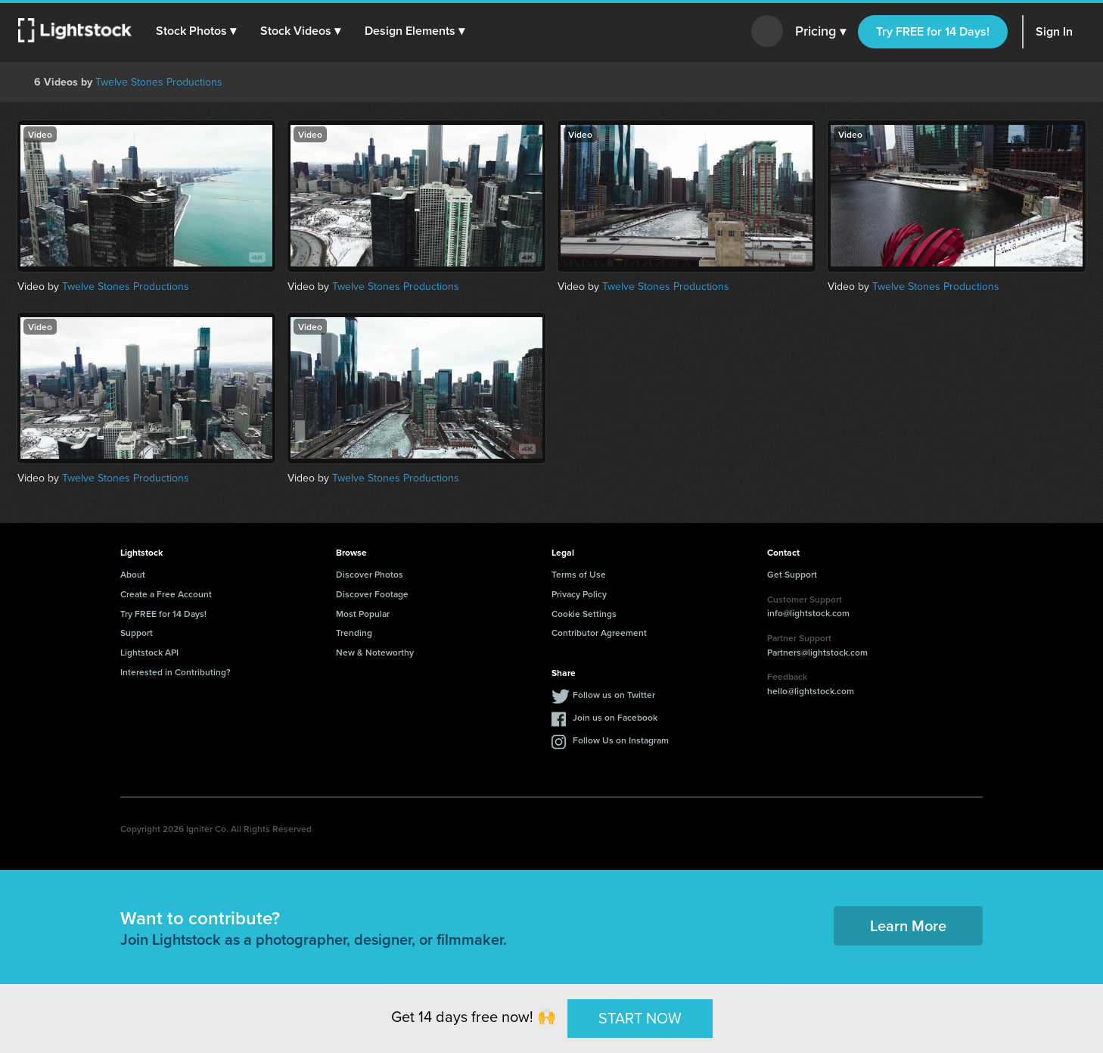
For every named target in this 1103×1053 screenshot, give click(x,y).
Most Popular (363, 613)
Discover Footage (372, 593)
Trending (354, 632)
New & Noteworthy (375, 652)
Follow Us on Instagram (621, 740)
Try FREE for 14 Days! (933, 31)
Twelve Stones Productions (158, 82)
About (132, 574)
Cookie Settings (584, 613)
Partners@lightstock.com (817, 652)
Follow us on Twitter (614, 694)
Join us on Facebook (615, 717)
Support (136, 632)
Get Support (792, 574)
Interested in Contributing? (175, 671)
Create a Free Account (166, 593)
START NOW (640, 1018)
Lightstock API (149, 652)
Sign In (1054, 31)
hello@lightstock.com (810, 690)
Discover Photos (369, 574)
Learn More (908, 925)
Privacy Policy (579, 593)
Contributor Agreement (599, 632)
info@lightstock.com (808, 612)
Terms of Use (579, 574)
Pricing (820, 31)
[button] (196, 31)
